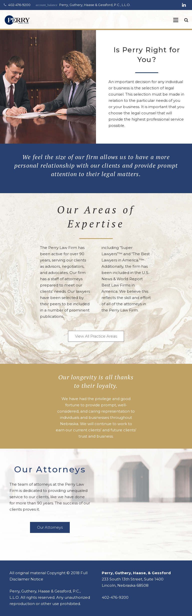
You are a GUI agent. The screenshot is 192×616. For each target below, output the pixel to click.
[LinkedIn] (183, 5)
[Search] (186, 20)
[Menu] (175, 20)
